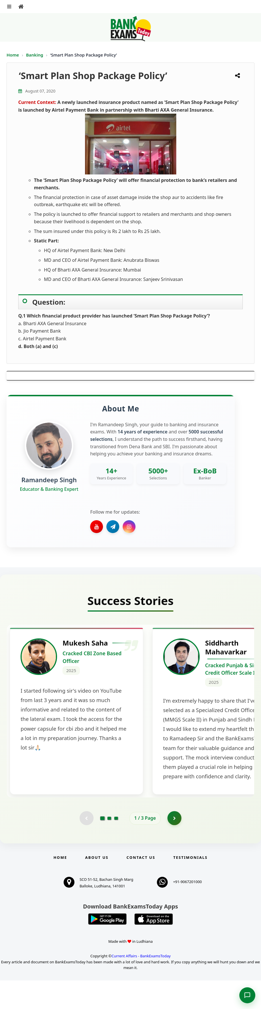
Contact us (141, 886)
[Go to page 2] (109, 846)
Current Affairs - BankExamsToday (141, 984)
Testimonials (190, 886)
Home (13, 55)
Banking (34, 55)
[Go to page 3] (116, 846)
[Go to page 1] (102, 847)
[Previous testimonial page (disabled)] (86, 846)
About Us (97, 886)
